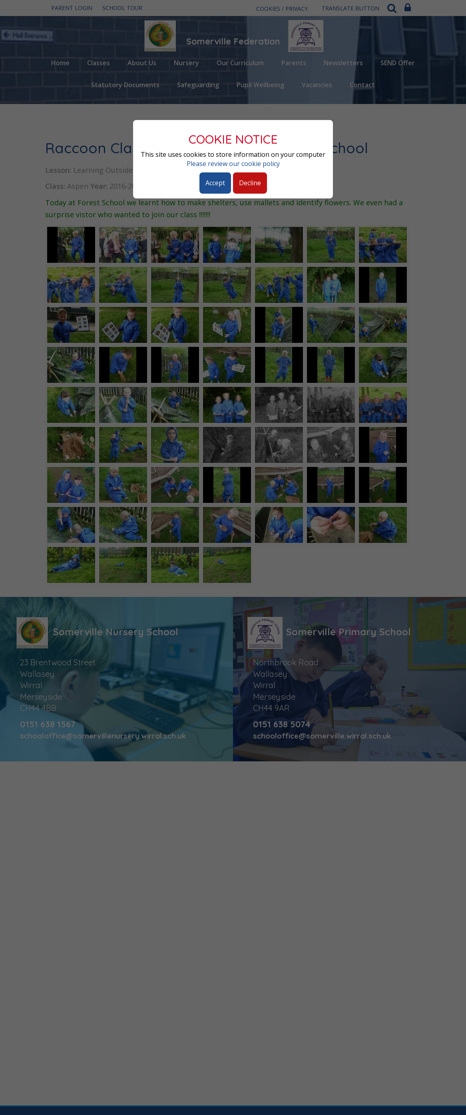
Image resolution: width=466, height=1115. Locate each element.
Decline (250, 182)
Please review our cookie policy (233, 163)
